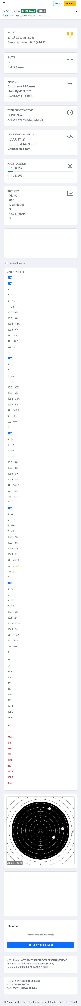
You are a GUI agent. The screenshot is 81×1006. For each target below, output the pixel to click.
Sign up (70, 3)
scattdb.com (18, 1002)
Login (58, 3)
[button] (76, 11)
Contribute (56, 1002)
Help (29, 1002)
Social (46, 1002)
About (74, 1002)
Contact (37, 1002)
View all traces (17, 263)
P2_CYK (7, 15)
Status (66, 1002)
